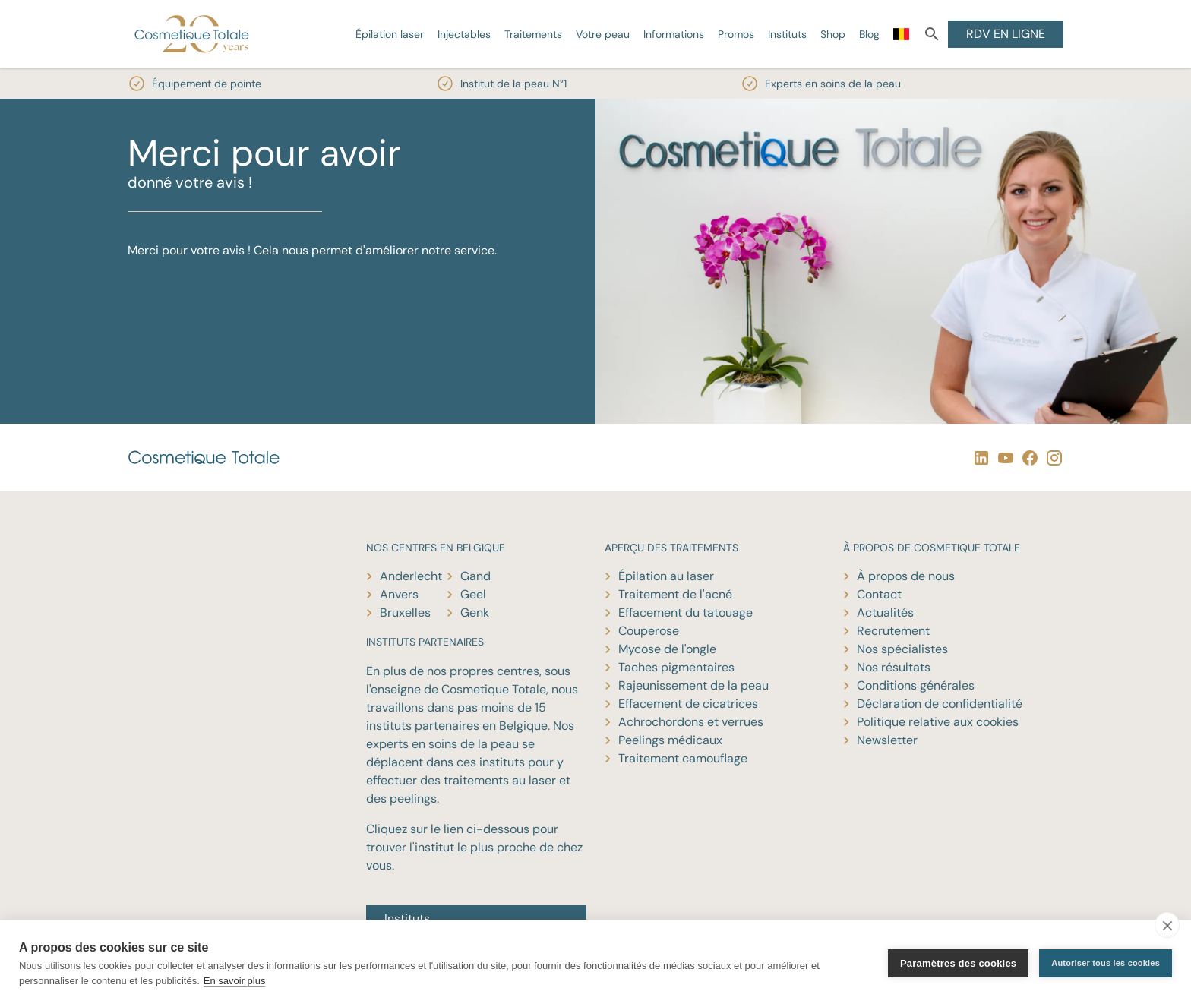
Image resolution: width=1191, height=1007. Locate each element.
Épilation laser (389, 34)
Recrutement (893, 631)
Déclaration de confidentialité (939, 704)
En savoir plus (235, 980)
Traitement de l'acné (675, 594)
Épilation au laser (666, 576)
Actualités (885, 612)
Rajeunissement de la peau (693, 685)
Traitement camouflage (682, 758)
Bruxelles (405, 612)
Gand (475, 576)
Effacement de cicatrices (688, 704)
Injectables (464, 34)
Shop (832, 34)
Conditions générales (916, 685)
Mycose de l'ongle (667, 649)
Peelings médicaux (670, 740)
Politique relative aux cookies (938, 722)
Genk (474, 612)
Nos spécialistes (902, 649)
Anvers (399, 594)
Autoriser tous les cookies (1105, 963)
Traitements (533, 34)
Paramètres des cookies (958, 963)
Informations (673, 34)
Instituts (787, 34)
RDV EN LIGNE (1005, 34)
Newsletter (887, 740)
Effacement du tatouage (685, 612)
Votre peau (603, 34)
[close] (1167, 925)
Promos (736, 34)
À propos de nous (906, 576)
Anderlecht (411, 576)
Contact (879, 594)
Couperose (648, 631)
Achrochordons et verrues (690, 722)
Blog (869, 34)
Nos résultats (893, 667)
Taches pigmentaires (676, 667)
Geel (473, 594)
